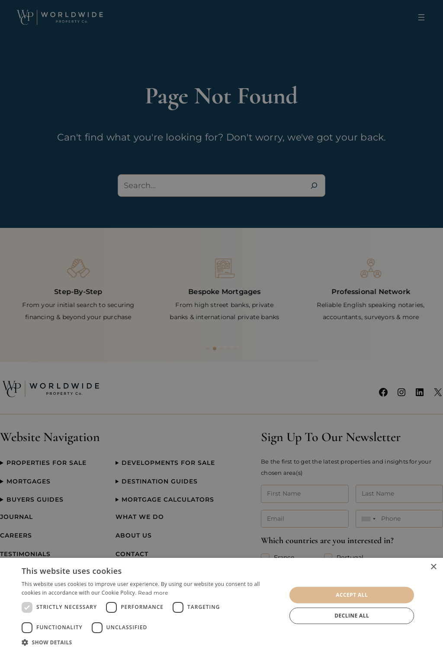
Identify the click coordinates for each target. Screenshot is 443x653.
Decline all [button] (351, 615)
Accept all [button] (352, 595)
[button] (150, 642)
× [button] (433, 567)
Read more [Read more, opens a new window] (153, 592)
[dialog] (221, 605)
